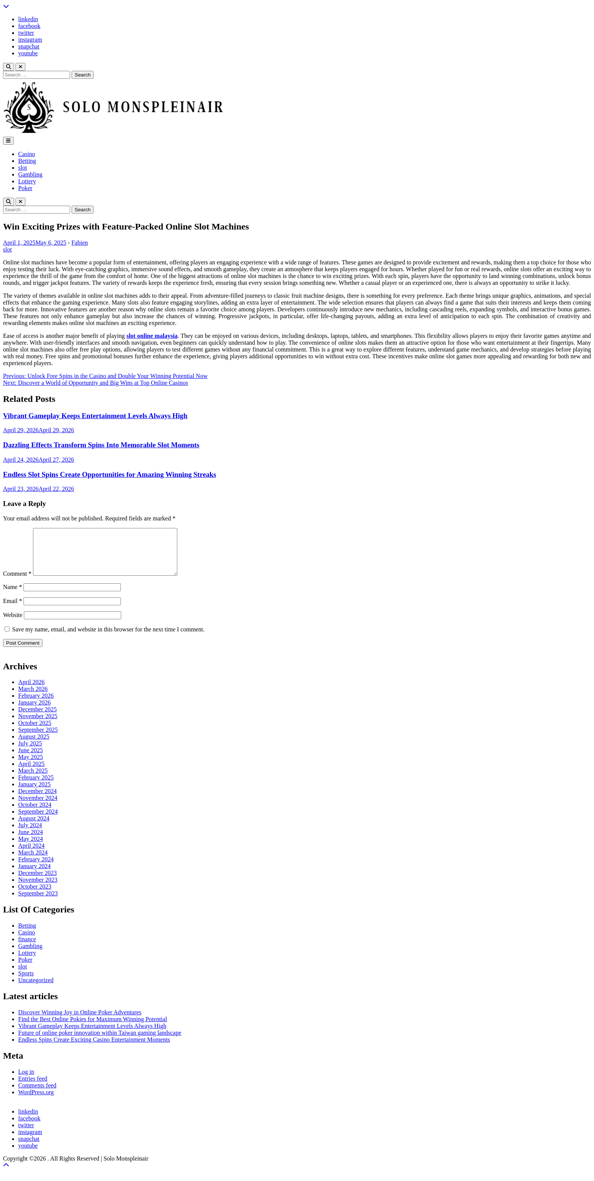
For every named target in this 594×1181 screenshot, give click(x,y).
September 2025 (38, 739)
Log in (26, 1081)
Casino (26, 154)
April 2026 (31, 691)
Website (12, 624)
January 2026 (34, 711)
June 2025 (30, 759)
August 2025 (33, 745)
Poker (25, 188)
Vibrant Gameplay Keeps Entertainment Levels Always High (95, 416)
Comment (17, 583)
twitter (26, 33)
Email (12, 610)
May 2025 (30, 766)
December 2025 (37, 718)
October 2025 (35, 732)
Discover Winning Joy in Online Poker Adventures (79, 1021)
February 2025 (36, 786)
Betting (27, 161)
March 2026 (33, 698)
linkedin (28, 19)
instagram (30, 39)
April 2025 (31, 773)
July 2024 (30, 834)
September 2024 (38, 820)
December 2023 (37, 882)
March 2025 (33, 779)
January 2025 (34, 793)
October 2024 (35, 814)
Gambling (30, 174)
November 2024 (38, 807)
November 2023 (38, 889)
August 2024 (33, 827)
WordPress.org (36, 1101)
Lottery (27, 181)
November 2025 (38, 725)
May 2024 (30, 848)
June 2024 (30, 841)
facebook (29, 26)
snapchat (28, 46)
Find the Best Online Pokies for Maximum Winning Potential (92, 1028)
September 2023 (38, 902)
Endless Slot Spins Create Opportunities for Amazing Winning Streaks (109, 474)
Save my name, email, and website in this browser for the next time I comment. (108, 638)
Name (12, 596)
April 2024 (31, 854)
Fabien (79, 242)
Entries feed (32, 1087)
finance (27, 948)
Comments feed (37, 1094)
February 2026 (36, 704)
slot (22, 167)
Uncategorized (35, 989)
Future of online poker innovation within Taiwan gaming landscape (99, 1042)
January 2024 (34, 875)
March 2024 (33, 861)
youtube (28, 53)
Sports (26, 982)
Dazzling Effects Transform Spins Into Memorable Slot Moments (101, 445)
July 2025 (30, 752)
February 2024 (36, 868)
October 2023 (35, 895)
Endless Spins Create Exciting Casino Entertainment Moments (94, 1048)
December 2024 (37, 800)
